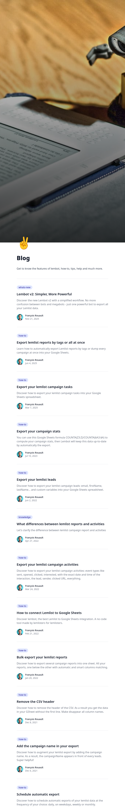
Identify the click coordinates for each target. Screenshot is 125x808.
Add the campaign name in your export (48, 746)
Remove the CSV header (36, 701)
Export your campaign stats (38, 431)
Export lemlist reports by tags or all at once (51, 342)
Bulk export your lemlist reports (42, 657)
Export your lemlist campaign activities (47, 564)
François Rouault (34, 315)
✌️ (24, 242)
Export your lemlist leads (36, 479)
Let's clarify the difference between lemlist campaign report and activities (61, 530)
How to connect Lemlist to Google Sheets (49, 613)
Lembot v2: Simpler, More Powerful (44, 294)
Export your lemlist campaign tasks (45, 387)
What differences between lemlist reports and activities (60, 524)
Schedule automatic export (38, 794)
